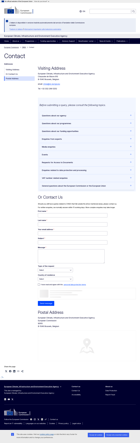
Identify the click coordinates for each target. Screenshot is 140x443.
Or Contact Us (12, 74)
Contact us (54, 419)
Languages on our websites (36, 423)
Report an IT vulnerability (13, 423)
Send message (46, 303)
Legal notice (76, 423)
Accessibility (76, 395)
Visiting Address (12, 70)
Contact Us (76, 391)
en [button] (82, 11)
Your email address (45, 229)
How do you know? (41, 1)
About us (15, 41)
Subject (41, 238)
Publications (121, 41)
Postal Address (12, 78)
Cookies (52, 423)
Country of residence (46, 275)
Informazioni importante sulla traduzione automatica (42, 29)
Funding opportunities (48, 41)
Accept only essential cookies (116, 435)
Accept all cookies (95, 435)
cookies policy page (47, 434)
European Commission (11, 47)
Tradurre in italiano (16, 29)
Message (41, 247)
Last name (42, 220)
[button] (6, 371)
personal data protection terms (75, 285)
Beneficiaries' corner (86, 41)
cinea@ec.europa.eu (51, 84)
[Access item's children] (21, 41)
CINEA (24, 47)
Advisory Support (68, 41)
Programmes (29, 41)
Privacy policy (63, 423)
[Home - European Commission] (20, 10)
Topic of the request (46, 266)
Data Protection (111, 391)
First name (42, 211)
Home (6, 41)
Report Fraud (110, 395)
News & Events (105, 41)
